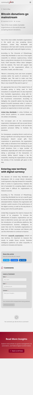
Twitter (6, 260)
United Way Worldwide (9, 112)
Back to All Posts (16, 351)
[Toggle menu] (30, 2)
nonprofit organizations (16, 235)
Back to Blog (5, 9)
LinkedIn (22, 260)
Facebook (14, 260)
